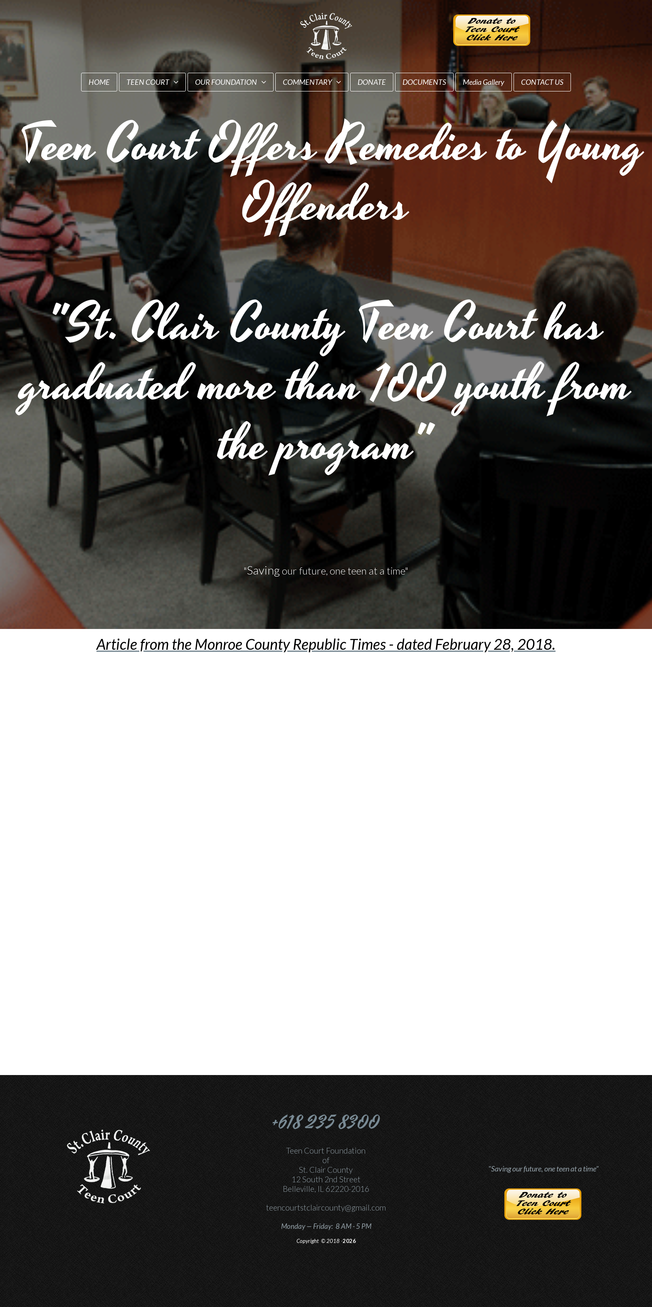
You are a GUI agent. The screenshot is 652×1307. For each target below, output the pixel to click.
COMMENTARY (312, 81)
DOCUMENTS (424, 81)
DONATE (372, 81)
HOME (99, 81)
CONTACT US (542, 81)
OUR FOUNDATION (230, 81)
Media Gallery (483, 81)
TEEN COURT (152, 81)
